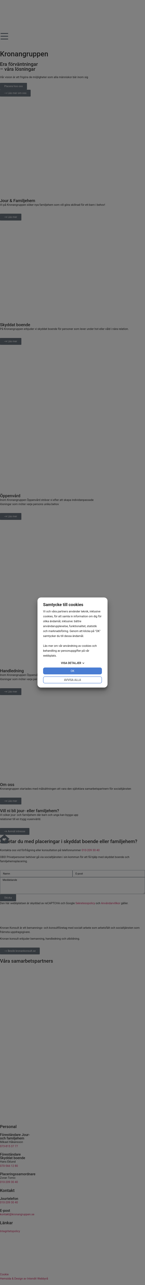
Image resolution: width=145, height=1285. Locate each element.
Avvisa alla (72, 680)
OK (72, 671)
